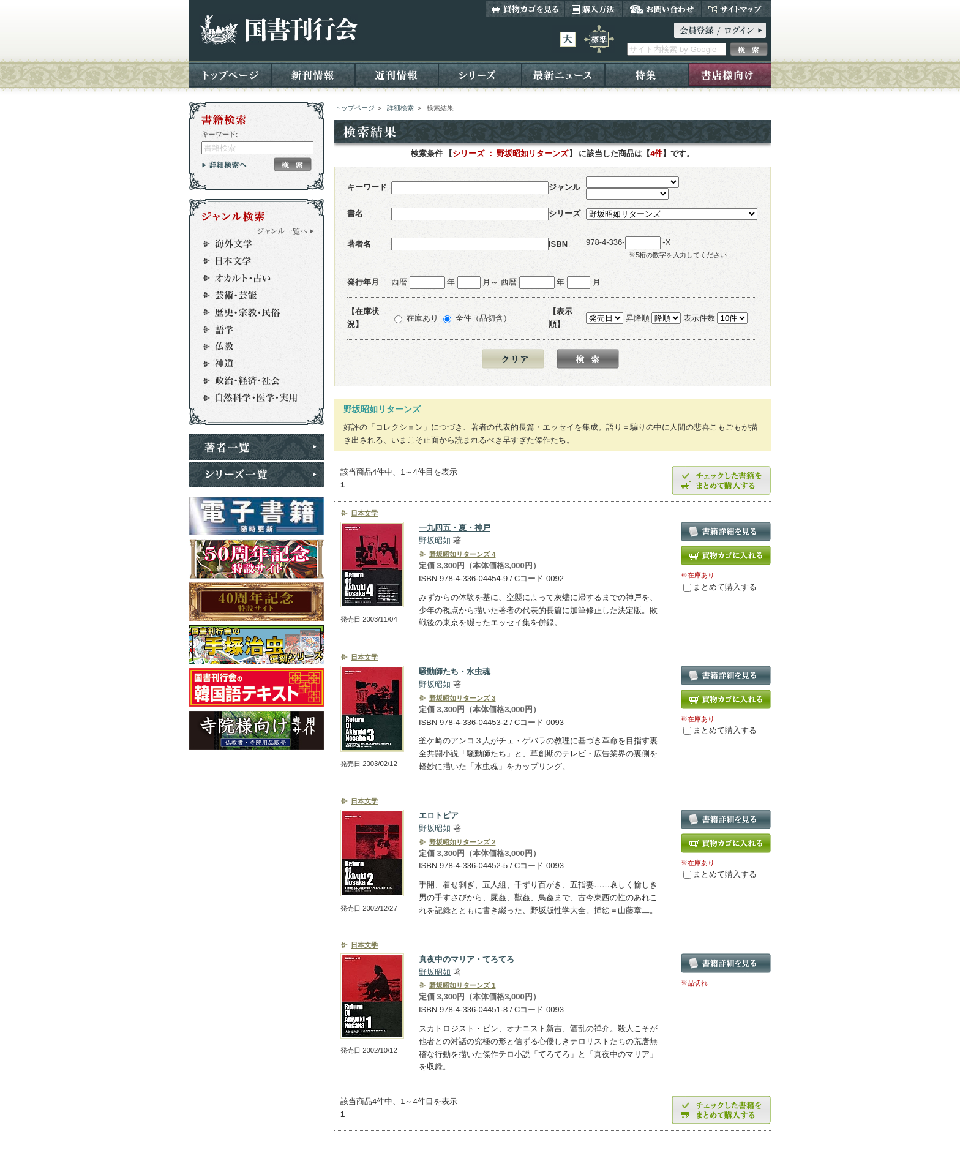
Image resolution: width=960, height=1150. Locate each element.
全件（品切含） (483, 318)
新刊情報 (313, 74)
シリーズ (480, 74)
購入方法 (593, 8)
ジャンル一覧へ (286, 231)
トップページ (230, 74)
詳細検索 (400, 107)
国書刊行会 (278, 29)
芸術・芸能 (251, 295)
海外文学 (251, 243)
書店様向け (729, 74)
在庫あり (422, 318)
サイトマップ (736, 8)
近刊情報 (396, 74)
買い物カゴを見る (525, 8)
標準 (599, 39)
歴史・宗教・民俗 (251, 312)
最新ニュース (563, 74)
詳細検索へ (224, 164)
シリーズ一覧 (256, 474)
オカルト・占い (251, 278)
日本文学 (251, 260)
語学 (251, 329)
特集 (646, 74)
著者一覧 (256, 447)
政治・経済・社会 (251, 380)
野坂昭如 (435, 540)
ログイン (720, 30)
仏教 (251, 346)
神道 (251, 363)
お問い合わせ (662, 8)
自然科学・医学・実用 (251, 398)
